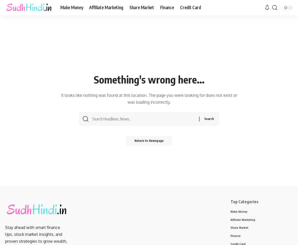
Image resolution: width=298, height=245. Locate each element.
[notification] (267, 7)
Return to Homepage (149, 142)
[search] (274, 7)
